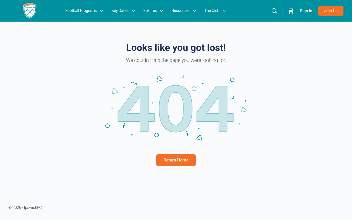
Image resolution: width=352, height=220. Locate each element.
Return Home (176, 160)
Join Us (331, 11)
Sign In (306, 11)
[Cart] (290, 11)
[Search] (274, 10)
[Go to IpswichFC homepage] (30, 10)
